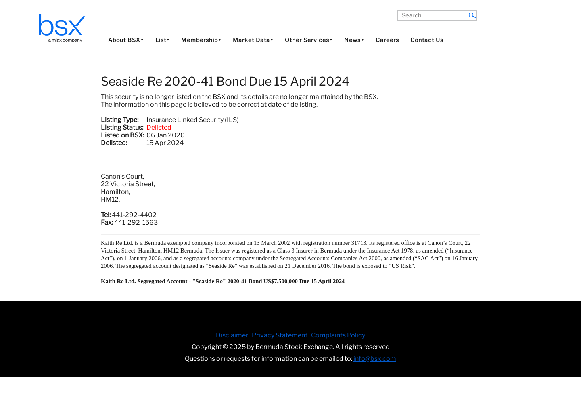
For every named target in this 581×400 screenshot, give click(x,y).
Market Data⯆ (253, 39)
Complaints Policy (338, 335)
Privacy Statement (279, 335)
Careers (387, 39)
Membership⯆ (201, 39)
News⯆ (354, 39)
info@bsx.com (374, 358)
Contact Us (426, 39)
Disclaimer (232, 335)
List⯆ (162, 39)
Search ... (397, 10)
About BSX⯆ (126, 39)
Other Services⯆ (309, 39)
